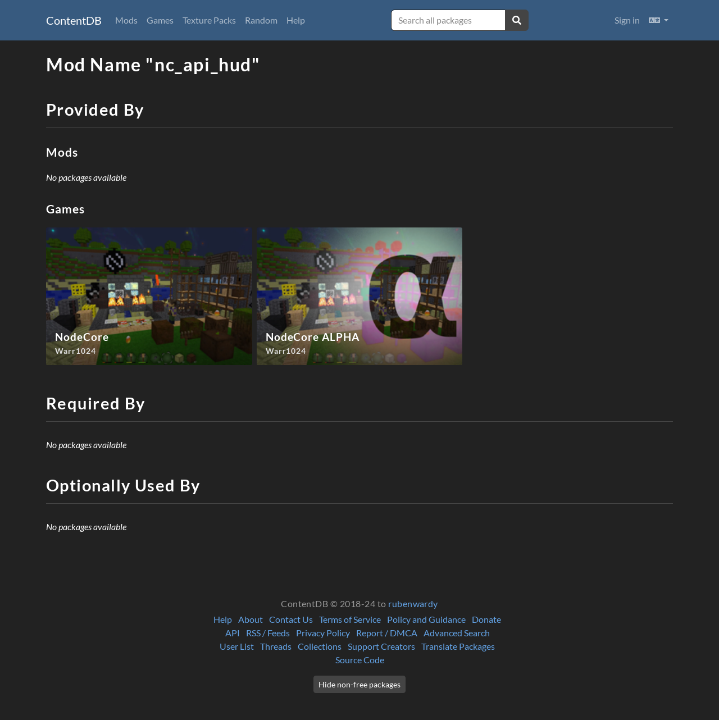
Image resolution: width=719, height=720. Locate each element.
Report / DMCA (386, 632)
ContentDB (74, 20)
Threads (276, 646)
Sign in (627, 20)
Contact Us (291, 619)
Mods (126, 20)
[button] (658, 20)
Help (295, 20)
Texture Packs (209, 20)
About (250, 619)
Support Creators (381, 646)
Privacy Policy (323, 632)
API (232, 632)
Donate (486, 619)
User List (237, 646)
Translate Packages (458, 646)
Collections (320, 646)
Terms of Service (350, 619)
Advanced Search (457, 632)
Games (160, 20)
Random (261, 20)
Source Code (359, 659)
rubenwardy (413, 603)
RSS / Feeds (268, 632)
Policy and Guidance (426, 619)
